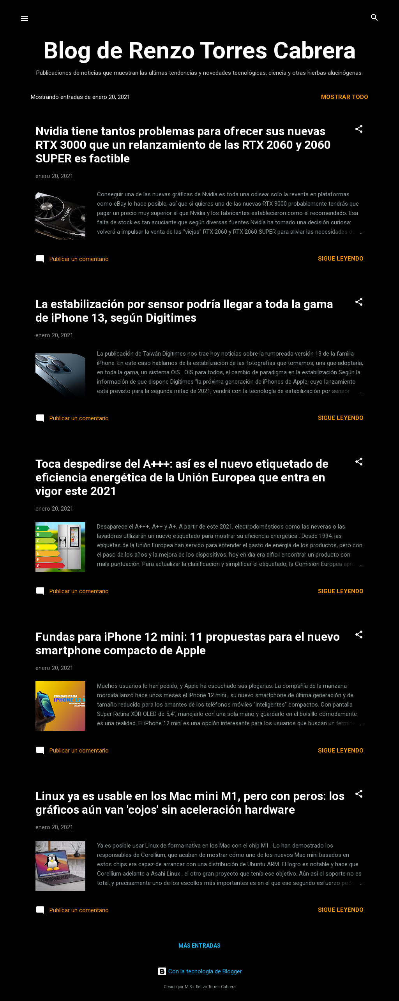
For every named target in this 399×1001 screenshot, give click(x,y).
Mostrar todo (344, 96)
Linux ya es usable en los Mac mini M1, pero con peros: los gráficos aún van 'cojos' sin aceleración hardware (189, 802)
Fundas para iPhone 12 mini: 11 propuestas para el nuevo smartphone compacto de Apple (187, 643)
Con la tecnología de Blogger (199, 971)
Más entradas (199, 946)
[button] (359, 129)
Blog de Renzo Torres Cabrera (199, 50)
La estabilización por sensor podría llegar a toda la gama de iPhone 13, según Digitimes (184, 310)
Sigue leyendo (341, 258)
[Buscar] (374, 18)
